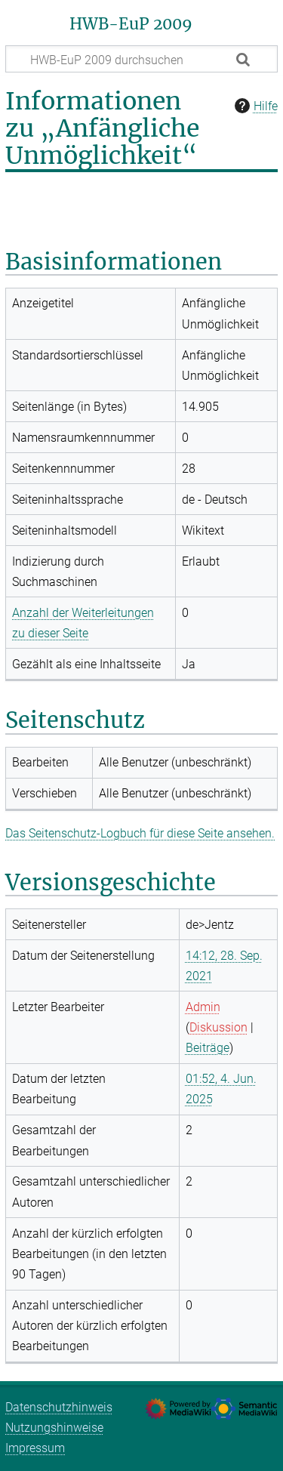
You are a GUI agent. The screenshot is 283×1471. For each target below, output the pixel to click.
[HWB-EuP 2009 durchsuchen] (141, 59)
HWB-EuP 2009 (130, 24)
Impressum (35, 1448)
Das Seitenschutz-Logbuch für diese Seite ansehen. (140, 833)
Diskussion (218, 1027)
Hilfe (254, 105)
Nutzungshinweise (54, 1427)
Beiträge (207, 1048)
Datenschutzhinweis (58, 1407)
